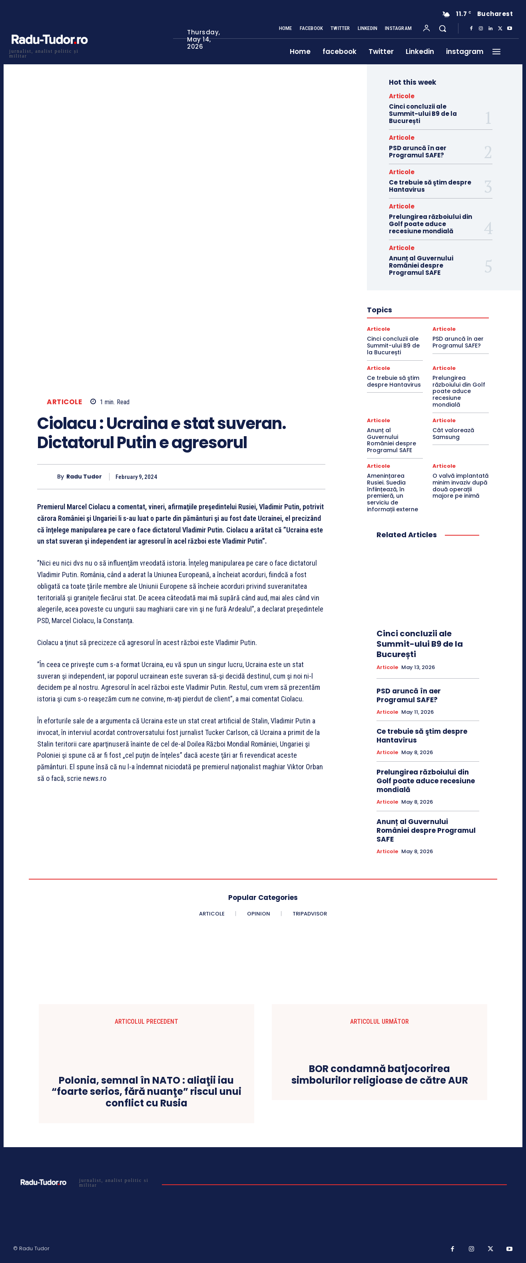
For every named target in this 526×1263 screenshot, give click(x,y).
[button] (442, 28)
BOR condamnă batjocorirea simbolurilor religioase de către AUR (379, 1074)
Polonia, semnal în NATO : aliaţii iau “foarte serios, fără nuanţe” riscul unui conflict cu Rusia (146, 1092)
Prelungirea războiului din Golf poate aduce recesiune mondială (430, 223)
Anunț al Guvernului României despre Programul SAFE (421, 265)
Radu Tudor (84, 476)
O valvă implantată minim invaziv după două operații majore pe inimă (460, 486)
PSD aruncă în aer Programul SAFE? (417, 151)
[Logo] (49, 52)
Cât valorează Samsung (453, 433)
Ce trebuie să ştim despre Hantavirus (430, 186)
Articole (64, 402)
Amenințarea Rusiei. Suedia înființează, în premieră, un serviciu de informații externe (392, 492)
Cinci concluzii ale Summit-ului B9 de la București (423, 113)
